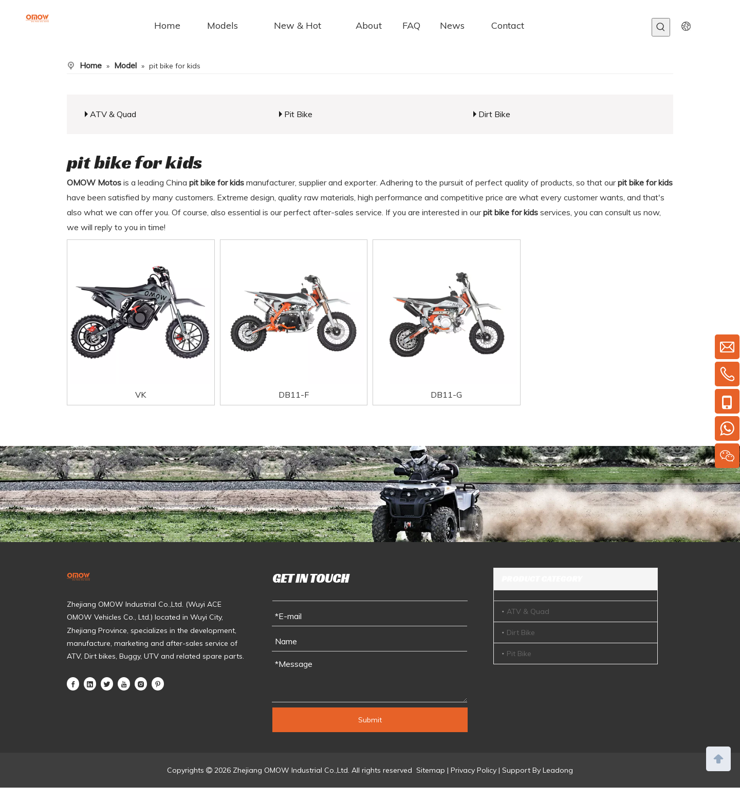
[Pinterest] (158, 683)
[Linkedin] (90, 683)
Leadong (558, 770)
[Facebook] (73, 683)
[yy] (686, 25)
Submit (370, 719)
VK (140, 394)
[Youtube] (124, 683)
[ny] (370, 494)
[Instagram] (141, 683)
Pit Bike (298, 114)
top (718, 757)
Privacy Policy (473, 770)
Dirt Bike (494, 114)
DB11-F (294, 394)
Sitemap (430, 770)
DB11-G (446, 394)
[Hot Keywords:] (661, 27)
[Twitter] (107, 683)
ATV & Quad (113, 114)
